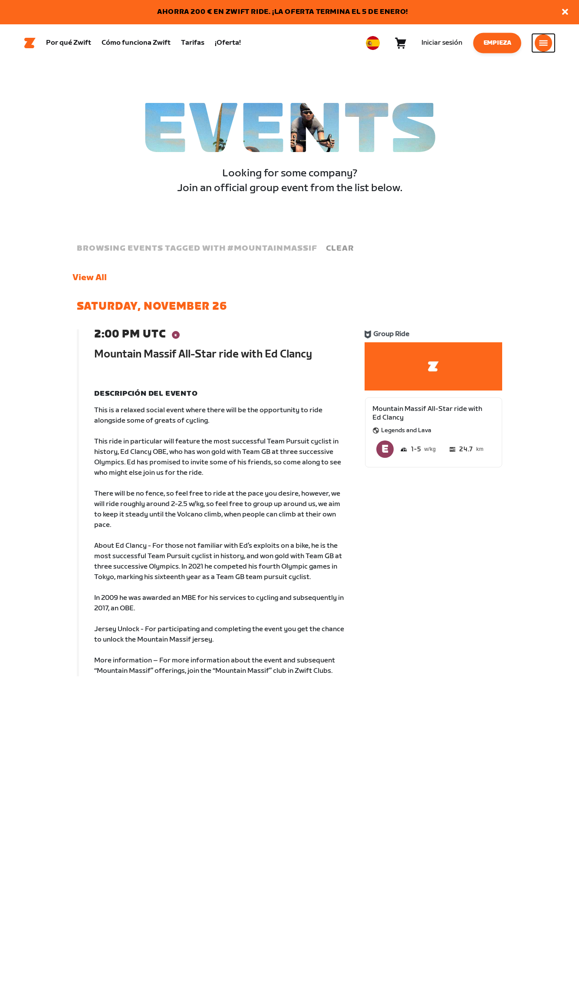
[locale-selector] (373, 44)
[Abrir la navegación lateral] (543, 44)
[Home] (30, 43)
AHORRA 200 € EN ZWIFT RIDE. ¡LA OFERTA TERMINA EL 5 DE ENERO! (282, 12)
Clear (340, 250)
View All (89, 279)
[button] (565, 12)
